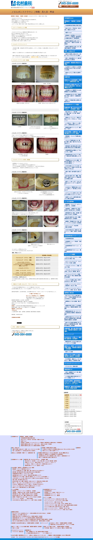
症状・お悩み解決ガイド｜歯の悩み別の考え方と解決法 (72, 59)
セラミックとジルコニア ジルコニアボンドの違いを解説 (72, 262)
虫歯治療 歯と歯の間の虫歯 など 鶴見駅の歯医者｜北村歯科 (73, 330)
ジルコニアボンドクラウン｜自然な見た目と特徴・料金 (72, 258)
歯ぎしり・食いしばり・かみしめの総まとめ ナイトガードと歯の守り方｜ (72, 183)
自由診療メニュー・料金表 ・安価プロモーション (72, 242)
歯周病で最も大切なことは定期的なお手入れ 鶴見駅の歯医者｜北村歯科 (72, 307)
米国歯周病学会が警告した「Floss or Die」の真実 (72, 151)
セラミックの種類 (70, 254)
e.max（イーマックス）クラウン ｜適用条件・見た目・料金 (73, 285)
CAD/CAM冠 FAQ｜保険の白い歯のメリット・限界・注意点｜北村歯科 (72, 231)
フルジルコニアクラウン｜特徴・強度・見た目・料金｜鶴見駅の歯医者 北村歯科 (72, 276)
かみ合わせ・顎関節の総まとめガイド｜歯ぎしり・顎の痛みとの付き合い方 (72, 189)
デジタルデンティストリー (72, 363)
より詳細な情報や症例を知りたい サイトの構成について (73, 377)
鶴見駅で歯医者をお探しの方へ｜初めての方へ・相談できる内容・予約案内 (72, 42)
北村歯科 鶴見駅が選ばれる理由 (73, 63)
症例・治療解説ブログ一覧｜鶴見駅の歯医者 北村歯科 (72, 373)
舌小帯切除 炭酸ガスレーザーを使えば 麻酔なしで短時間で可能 (72, 359)
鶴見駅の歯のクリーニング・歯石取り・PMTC (72, 128)
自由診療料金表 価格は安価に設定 (73, 25)
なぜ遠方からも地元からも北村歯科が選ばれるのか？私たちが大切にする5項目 (72, 68)
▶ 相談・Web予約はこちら (35, 293)
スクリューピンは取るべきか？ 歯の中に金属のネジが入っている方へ (72, 193)
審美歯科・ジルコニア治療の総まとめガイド (72, 137)
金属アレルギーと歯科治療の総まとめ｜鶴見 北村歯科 (72, 198)
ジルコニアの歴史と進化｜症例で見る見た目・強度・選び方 (72, 280)
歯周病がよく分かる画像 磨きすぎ (72, 302)
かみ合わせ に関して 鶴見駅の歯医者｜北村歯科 (73, 338)
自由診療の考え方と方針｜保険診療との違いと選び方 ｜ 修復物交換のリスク (72, 96)
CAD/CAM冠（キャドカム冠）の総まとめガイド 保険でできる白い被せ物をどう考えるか (72, 167)
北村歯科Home (69, 18)
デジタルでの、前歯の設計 (71, 366)
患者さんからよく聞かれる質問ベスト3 (72, 73)
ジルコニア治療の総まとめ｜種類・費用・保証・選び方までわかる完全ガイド (72, 142)
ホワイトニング (69, 334)
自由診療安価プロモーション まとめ (72, 246)
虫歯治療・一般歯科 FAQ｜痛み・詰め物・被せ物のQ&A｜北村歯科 (72, 209)
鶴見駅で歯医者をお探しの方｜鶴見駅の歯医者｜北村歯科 (72, 47)
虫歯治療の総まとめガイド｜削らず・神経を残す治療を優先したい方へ (72, 156)
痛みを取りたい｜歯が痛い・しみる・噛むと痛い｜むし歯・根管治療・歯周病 (72, 113)
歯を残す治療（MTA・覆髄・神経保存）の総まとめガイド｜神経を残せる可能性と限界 (72, 177)
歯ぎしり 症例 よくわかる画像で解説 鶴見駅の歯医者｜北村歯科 (73, 347)
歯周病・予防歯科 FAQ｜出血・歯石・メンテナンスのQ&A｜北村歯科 (72, 222)
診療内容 (67, 77)
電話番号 (13, 308)
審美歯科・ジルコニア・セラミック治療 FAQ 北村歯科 (72, 205)
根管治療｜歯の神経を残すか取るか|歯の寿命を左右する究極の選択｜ (72, 147)
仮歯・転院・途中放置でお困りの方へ (72, 172)
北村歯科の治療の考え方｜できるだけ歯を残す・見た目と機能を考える (73, 86)
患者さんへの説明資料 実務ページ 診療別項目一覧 (73, 80)
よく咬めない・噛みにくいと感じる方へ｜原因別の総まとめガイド (72, 124)
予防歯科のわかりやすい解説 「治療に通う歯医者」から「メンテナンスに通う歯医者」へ (72, 162)
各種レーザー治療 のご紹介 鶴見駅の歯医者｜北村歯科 (73, 355)
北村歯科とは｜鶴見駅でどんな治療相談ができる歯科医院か (72, 91)
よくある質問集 (69, 201)
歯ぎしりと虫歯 (69, 351)
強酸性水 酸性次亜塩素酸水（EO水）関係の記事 (73, 387)
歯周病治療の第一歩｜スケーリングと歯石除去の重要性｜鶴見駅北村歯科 (72, 313)
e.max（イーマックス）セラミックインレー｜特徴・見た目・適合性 (72, 289)
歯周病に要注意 (69, 293)
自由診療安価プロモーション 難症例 (72, 250)
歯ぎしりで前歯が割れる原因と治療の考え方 (72, 101)
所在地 (13, 305)
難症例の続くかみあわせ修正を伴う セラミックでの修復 (72, 342)
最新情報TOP (68, 369)
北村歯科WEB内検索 (16, 317)
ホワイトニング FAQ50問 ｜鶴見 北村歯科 (72, 226)
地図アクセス (69, 32)
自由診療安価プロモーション (73, 235)
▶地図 (57, 537)
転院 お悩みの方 (70, 51)
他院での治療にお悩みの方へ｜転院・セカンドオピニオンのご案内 (72, 54)
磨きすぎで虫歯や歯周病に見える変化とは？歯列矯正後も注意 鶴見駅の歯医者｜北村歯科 (72, 324)
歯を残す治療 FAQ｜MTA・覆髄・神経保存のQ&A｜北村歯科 (72, 218)
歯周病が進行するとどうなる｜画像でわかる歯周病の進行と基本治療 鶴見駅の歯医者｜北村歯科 (73, 318)
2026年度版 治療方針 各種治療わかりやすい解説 (72, 132)
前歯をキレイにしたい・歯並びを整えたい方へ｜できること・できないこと (72, 119)
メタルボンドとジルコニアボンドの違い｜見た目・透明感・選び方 (72, 270)
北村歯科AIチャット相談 (72, 104)
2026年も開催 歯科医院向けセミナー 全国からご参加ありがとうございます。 (73, 382)
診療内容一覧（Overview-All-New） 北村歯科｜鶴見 (73, 108)
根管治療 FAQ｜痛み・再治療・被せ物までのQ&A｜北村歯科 (72, 213)
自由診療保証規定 (69, 238)
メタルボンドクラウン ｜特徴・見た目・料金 (72, 266)
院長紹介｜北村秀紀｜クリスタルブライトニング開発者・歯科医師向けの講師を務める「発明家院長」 (72, 37)
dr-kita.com (14, 310)
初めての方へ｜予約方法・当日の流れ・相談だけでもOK (72, 29)
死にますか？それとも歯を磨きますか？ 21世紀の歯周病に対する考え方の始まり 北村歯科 (72, 297)
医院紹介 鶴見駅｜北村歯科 (72, 21)
